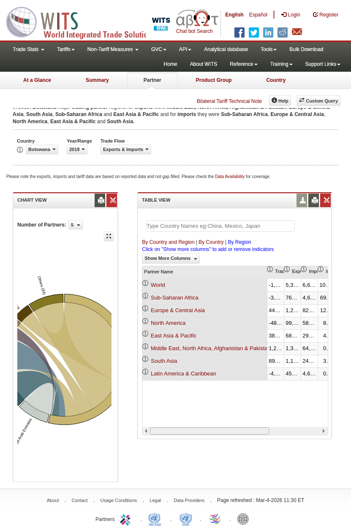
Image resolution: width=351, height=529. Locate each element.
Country (276, 80)
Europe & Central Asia (178, 310)
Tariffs (66, 49)
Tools (269, 49)
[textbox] (220, 226)
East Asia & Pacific (173, 335)
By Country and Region (168, 242)
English (234, 15)
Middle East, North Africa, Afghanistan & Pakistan (211, 348)
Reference (243, 64)
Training (281, 64)
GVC (158, 49)
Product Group (214, 80)
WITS (84, 21)
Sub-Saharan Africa (175, 297)
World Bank (245, 518)
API (185, 49)
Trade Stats (28, 49)
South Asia (164, 361)
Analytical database (226, 49)
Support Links (322, 64)
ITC (126, 518)
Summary (97, 80)
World (158, 285)
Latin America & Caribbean (183, 373)
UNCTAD (156, 518)
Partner (152, 80)
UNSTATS (185, 518)
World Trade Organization (215, 518)
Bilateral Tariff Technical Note (229, 101)
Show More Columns (170, 258)
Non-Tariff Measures (113, 49)
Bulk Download (306, 49)
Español (258, 15)
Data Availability (230, 176)
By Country (211, 242)
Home (170, 64)
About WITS (204, 64)
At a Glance (37, 80)
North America (168, 323)
